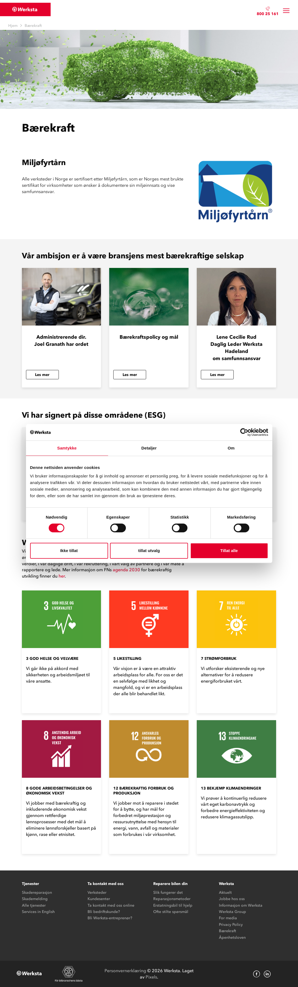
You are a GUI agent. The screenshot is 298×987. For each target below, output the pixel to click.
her (62, 576)
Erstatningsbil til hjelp (172, 905)
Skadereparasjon (37, 892)
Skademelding (35, 898)
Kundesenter (99, 898)
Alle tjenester (34, 905)
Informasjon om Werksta (240, 905)
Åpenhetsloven (232, 937)
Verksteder (97, 892)
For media (228, 918)
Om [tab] (231, 448)
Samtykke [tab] (67, 448)
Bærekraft (227, 931)
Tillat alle (229, 550)
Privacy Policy (231, 924)
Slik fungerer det (168, 892)
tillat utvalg (149, 550)
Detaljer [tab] (149, 448)
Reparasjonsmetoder (171, 898)
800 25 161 (268, 14)
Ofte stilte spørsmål (170, 911)
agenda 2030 (126, 569)
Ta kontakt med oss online (111, 905)
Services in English (38, 911)
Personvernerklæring (125, 970)
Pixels (151, 977)
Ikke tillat (69, 550)
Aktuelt (225, 892)
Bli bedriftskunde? (104, 911)
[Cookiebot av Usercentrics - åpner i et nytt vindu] (244, 432)
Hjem (13, 25)
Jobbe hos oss (232, 898)
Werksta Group (232, 911)
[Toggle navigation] (286, 10)
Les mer (42, 374)
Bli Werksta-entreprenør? (110, 918)
